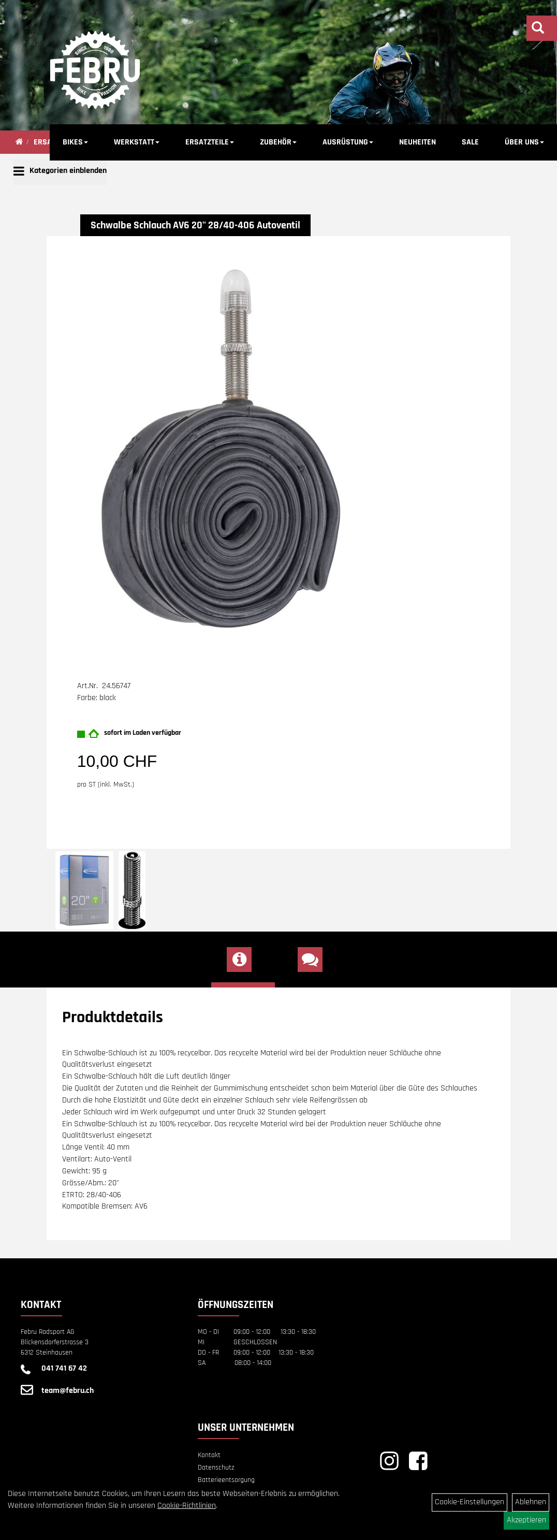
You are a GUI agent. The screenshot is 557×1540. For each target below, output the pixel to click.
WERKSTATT (136, 142)
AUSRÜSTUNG (348, 142)
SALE (470, 142)
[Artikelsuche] (538, 29)
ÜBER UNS (524, 142)
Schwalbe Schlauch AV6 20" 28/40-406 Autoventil (195, 225)
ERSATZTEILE (209, 142)
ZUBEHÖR (278, 142)
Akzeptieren (526, 1520)
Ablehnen (530, 1502)
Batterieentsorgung (226, 1480)
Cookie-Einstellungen (469, 1502)
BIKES (75, 142)
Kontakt (209, 1455)
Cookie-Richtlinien (186, 1505)
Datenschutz (216, 1467)
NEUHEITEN (417, 142)
